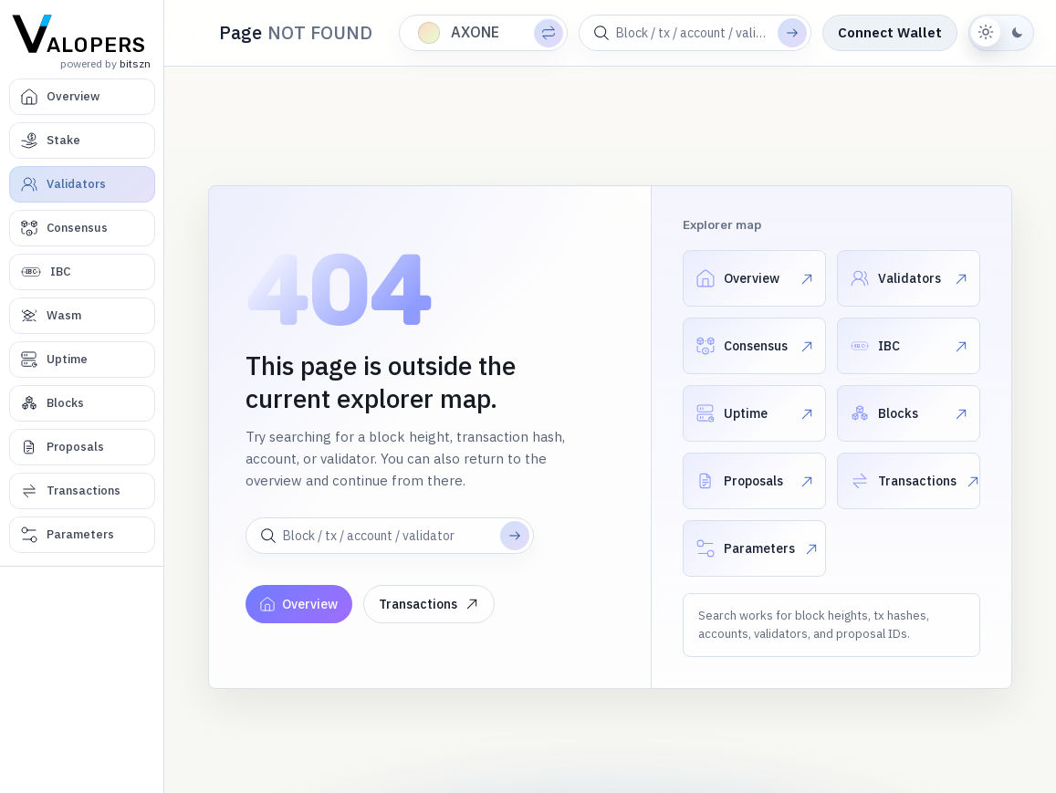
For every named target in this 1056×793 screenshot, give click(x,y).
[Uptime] (82, 359)
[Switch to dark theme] (1001, 33)
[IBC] (82, 272)
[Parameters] (82, 534)
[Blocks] (82, 403)
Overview (299, 604)
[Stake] (82, 140)
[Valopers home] (82, 33)
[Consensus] (82, 228)
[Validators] (82, 184)
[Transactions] (82, 491)
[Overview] (82, 96)
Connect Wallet (890, 32)
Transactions (429, 604)
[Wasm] (82, 315)
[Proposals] (82, 447)
